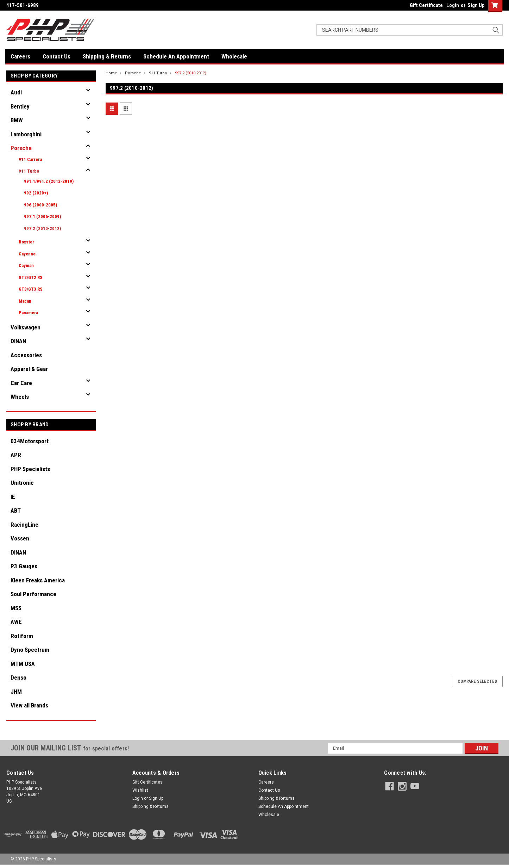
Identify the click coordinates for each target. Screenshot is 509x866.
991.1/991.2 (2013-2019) (49, 181)
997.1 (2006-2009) (42, 216)
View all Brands (29, 705)
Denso (18, 677)
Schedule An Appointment (176, 56)
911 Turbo (29, 171)
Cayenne (27, 253)
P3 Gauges (24, 566)
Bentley (20, 106)
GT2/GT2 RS (31, 277)
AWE (16, 621)
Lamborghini (26, 134)
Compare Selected (477, 681)
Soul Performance (33, 594)
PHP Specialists (30, 468)
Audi (16, 92)
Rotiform (22, 635)
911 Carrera (30, 159)
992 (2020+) (36, 193)
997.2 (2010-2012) (42, 228)
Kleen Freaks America (38, 580)
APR (16, 454)
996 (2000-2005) (40, 205)
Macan (25, 301)
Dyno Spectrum (30, 649)
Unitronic (22, 482)
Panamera (28, 312)
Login (452, 5)
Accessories (26, 355)
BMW (17, 120)
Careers (20, 56)
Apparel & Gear (29, 368)
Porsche (21, 147)
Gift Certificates (147, 782)
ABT (16, 510)
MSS (16, 608)
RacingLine (24, 524)
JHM (16, 691)
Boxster (26, 242)
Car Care (21, 382)
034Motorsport (30, 441)
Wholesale (234, 56)
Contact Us (56, 56)
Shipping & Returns (107, 56)
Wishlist (140, 790)
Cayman (26, 265)
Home (111, 73)
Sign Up (476, 5)
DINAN (18, 341)
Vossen (20, 538)
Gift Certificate (426, 5)
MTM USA (23, 663)
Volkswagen (25, 327)
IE (13, 496)
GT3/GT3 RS (31, 289)
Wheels (20, 396)
